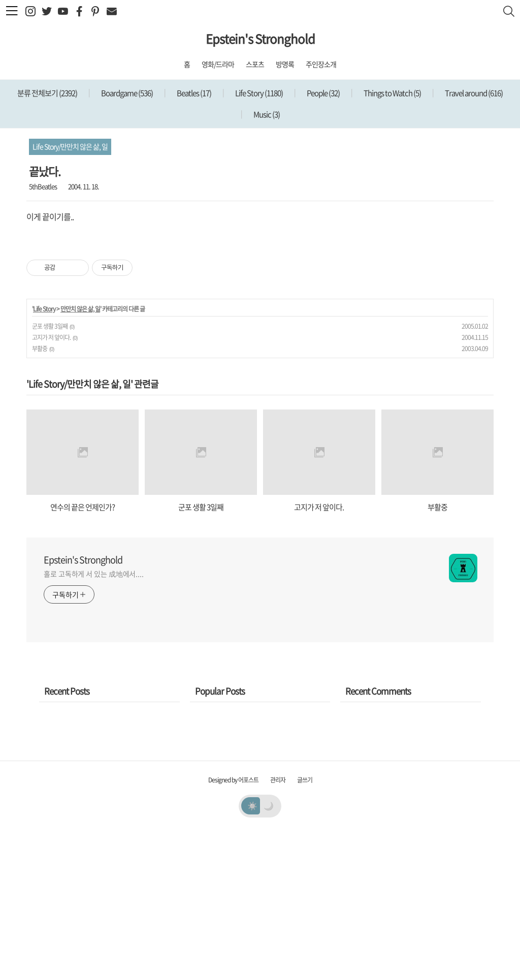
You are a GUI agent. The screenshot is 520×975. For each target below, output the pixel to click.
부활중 (39, 490)
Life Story (258, 93)
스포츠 (255, 64)
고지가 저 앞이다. (51, 479)
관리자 (277, 922)
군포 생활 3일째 (50, 468)
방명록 (285, 64)
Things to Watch (392, 93)
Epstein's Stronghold (260, 38)
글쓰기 (304, 922)
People (323, 93)
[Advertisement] (260, 303)
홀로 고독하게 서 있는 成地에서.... (94, 716)
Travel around (473, 93)
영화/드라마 (218, 64)
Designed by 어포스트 (233, 922)
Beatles (193, 93)
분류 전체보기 (47, 93)
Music (266, 114)
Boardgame (126, 93)
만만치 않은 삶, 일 (80, 451)
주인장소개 (321, 64)
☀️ (252, 947)
